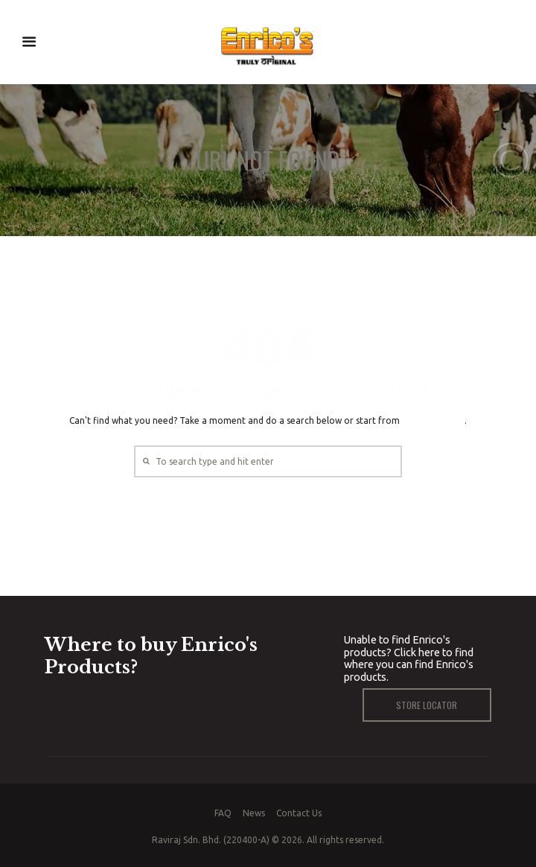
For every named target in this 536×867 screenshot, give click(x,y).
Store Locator (426, 705)
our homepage (433, 420)
